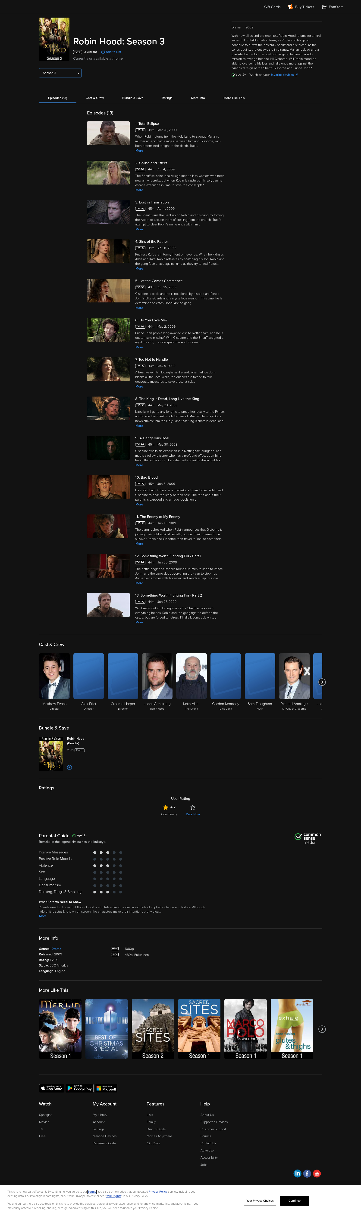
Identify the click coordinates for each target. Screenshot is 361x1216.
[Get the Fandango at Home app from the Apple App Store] (51, 1088)
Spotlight (45, 1115)
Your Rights (113, 1196)
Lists (150, 1115)
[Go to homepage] (46, 7)
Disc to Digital (156, 1129)
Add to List (113, 52)
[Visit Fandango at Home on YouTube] (317, 1174)
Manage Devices (104, 1136)
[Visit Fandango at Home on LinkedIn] (297, 1174)
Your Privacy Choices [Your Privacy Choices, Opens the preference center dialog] (260, 1201)
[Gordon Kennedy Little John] (225, 682)
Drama (56, 949)
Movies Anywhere (159, 1136)
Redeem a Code (104, 1143)
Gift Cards (153, 1143)
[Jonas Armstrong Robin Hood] (157, 682)
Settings (98, 1129)
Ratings (167, 98)
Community (169, 814)
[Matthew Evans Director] (54, 682)
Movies (44, 1122)
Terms (92, 1192)
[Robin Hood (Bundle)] (85, 741)
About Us (207, 1115)
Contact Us (208, 1143)
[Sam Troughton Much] (260, 682)
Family (151, 1122)
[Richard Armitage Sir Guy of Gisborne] (294, 682)
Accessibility (209, 1158)
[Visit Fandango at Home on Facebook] (307, 1174)
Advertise (207, 1150)
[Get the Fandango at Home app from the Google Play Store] (80, 1088)
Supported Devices (214, 1122)
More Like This (234, 98)
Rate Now (193, 814)
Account (99, 1122)
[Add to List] (69, 767)
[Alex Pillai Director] (88, 682)
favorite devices (284, 75)
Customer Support (213, 1129)
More (139, 151)
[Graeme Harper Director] (122, 682)
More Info (198, 98)
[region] (180, 1200)
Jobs (204, 1165)
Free (42, 1136)
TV (41, 1129)
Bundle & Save (132, 98)
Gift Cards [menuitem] (272, 7)
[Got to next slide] (322, 682)
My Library (100, 1115)
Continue (295, 1201)
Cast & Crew (95, 98)
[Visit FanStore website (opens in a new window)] (332, 7)
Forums (206, 1136)
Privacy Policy (158, 1192)
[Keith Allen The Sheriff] (191, 682)
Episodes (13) (57, 98)
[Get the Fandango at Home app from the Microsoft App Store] (106, 1088)
